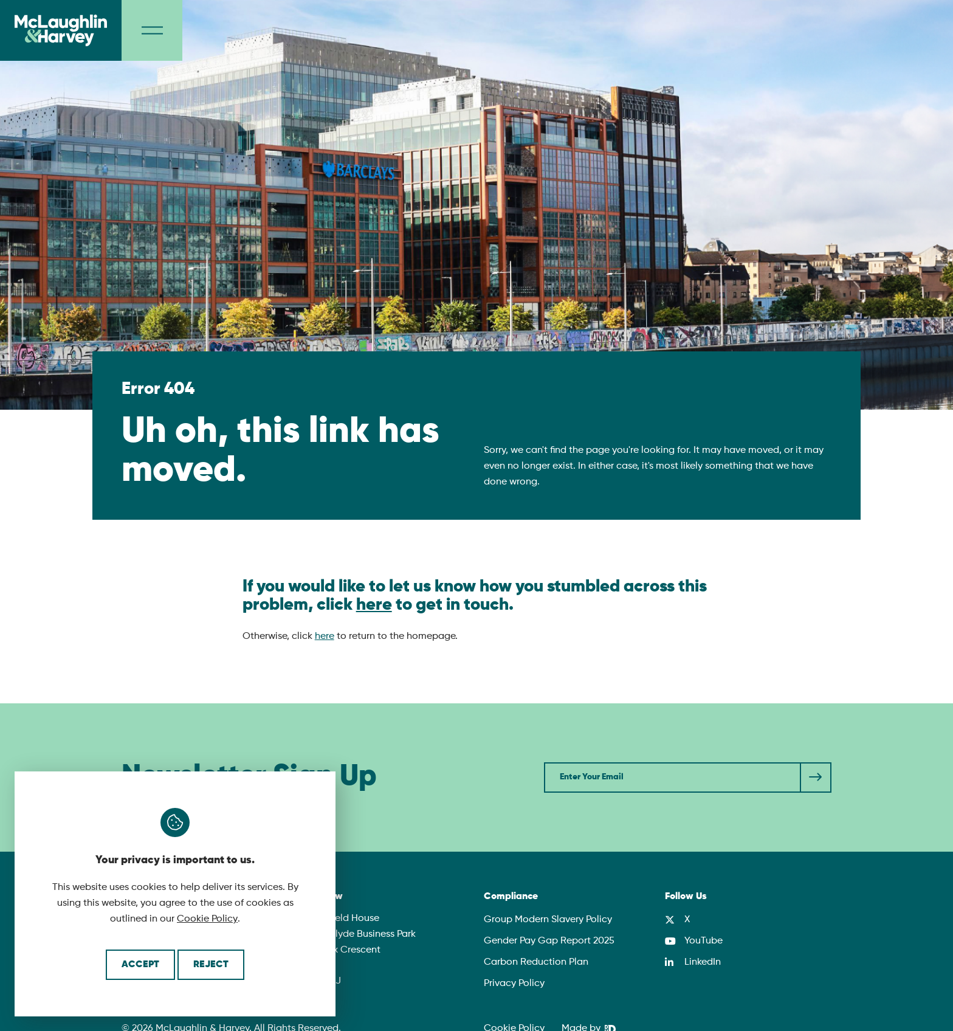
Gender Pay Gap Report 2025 (549, 941)
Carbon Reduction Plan (536, 962)
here (374, 604)
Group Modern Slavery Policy (548, 920)
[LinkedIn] (693, 962)
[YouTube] (694, 941)
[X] (677, 919)
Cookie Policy (207, 919)
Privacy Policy (514, 983)
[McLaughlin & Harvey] (61, 30)
